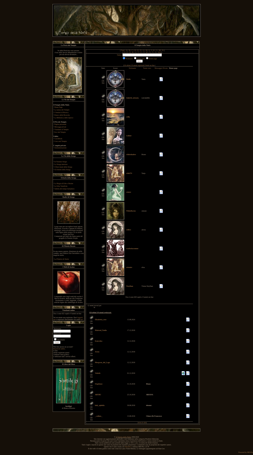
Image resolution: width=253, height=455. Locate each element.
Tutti (122, 50)
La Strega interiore (61, 164)
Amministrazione (60, 148)
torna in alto (142, 423)
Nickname (132, 68)
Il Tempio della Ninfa (123, 437)
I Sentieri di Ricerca (61, 112)
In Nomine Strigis (60, 162)
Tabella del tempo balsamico (64, 189)
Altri (159, 52)
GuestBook (58, 139)
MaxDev (128, 447)
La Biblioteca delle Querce (63, 118)
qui (82, 319)
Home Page (58, 107)
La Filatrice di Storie (61, 259)
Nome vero (147, 68)
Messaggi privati (60, 127)
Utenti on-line (150, 65)
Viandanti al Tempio (61, 129)
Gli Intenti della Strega (62, 170)
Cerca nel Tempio (60, 141)
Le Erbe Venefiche (60, 186)
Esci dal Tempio (60, 132)
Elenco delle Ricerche (62, 115)
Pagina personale (60, 124)
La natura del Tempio (61, 110)
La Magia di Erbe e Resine (63, 183)
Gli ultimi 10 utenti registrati (134, 65)
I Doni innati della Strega (63, 167)
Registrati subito (59, 349)
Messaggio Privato (161, 68)
